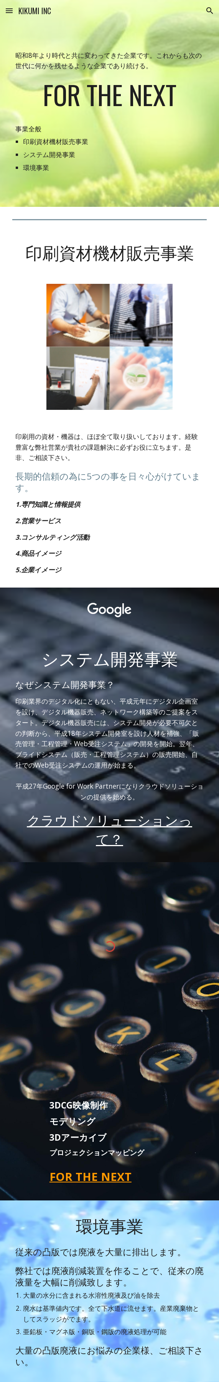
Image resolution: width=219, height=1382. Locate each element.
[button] (9, 10)
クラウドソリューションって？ (109, 829)
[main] (109, 103)
